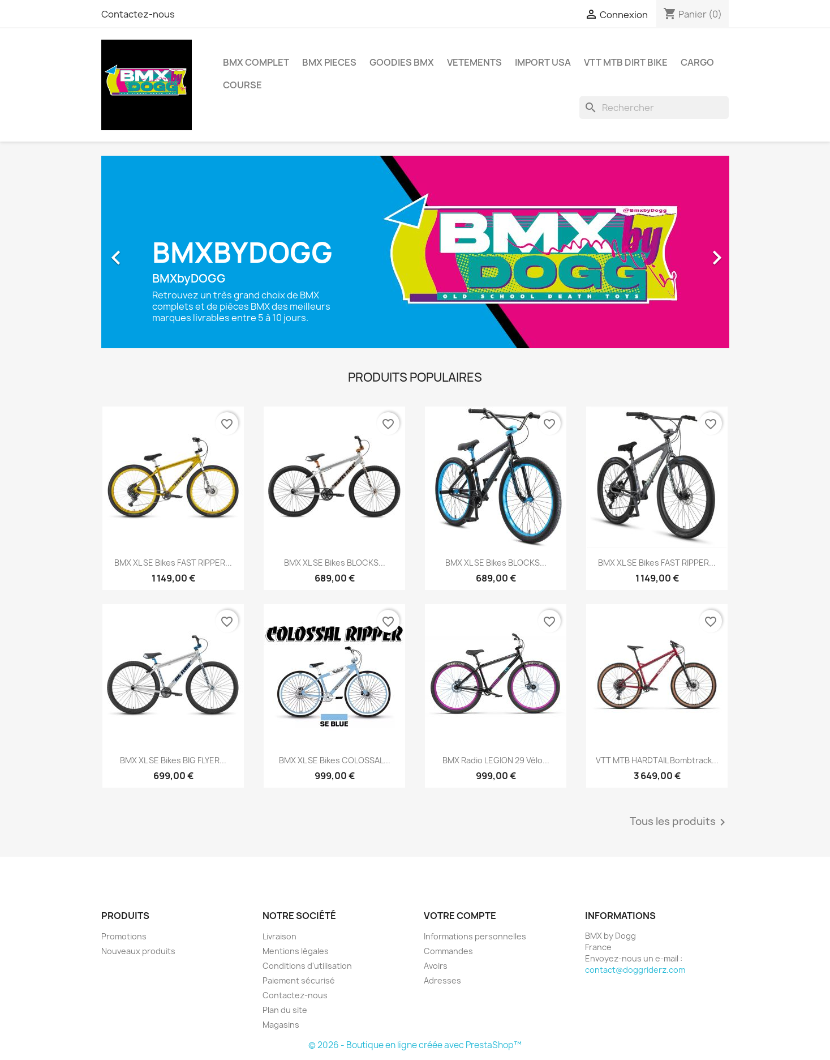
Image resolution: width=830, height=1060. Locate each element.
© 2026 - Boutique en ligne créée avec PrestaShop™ (415, 1045)
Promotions (124, 936)
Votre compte (460, 915)
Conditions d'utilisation (307, 965)
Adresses (442, 980)
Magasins (281, 1024)
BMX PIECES (329, 62)
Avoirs (436, 965)
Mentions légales (296, 951)
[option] (415, 252)
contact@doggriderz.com (635, 969)
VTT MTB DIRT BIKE (626, 62)
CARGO (697, 62)
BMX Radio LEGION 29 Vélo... (495, 760)
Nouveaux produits (138, 951)
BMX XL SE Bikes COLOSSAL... (334, 760)
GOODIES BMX (401, 62)
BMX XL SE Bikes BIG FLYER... (173, 760)
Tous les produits (679, 822)
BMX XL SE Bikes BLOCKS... (334, 562)
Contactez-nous (138, 14)
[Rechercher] (654, 107)
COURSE (242, 85)
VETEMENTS (474, 62)
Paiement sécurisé (299, 980)
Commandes (448, 951)
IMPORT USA (543, 62)
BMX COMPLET (256, 62)
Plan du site (285, 1010)
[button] (148, 252)
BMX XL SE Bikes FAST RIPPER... (173, 562)
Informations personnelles (475, 936)
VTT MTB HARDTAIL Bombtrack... (657, 760)
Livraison (279, 936)
